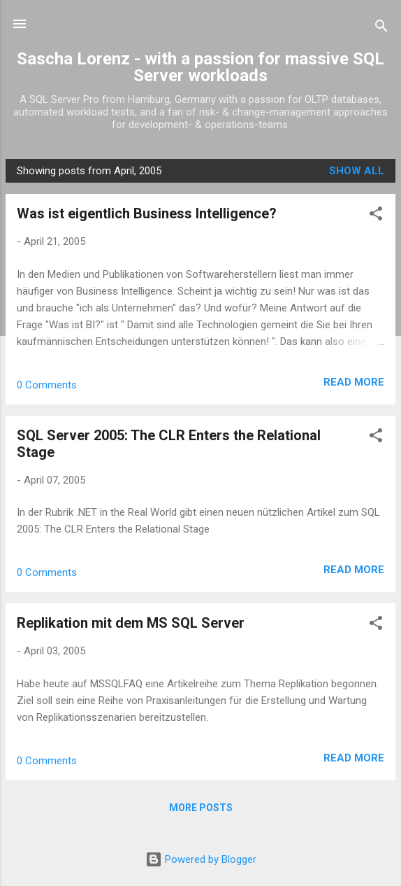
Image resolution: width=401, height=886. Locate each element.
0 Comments (47, 385)
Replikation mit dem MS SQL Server (131, 622)
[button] (375, 216)
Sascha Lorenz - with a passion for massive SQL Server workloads (200, 67)
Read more (353, 382)
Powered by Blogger (200, 859)
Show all (356, 170)
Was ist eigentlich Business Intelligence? (147, 213)
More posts (201, 807)
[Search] (381, 28)
